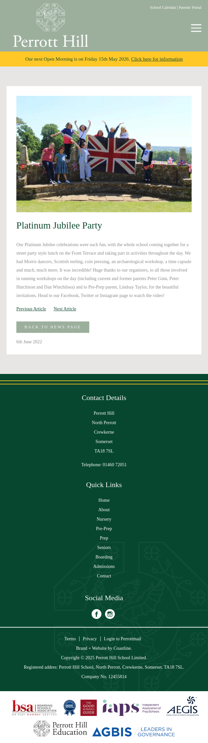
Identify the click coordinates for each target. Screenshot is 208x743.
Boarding (104, 557)
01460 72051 (115, 464)
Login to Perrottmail (122, 638)
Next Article (65, 308)
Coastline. (122, 648)
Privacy (90, 638)
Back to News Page (53, 327)
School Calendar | (164, 7)
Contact (104, 575)
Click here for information (157, 59)
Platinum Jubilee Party (59, 225)
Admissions (104, 566)
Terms (70, 638)
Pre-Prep (104, 528)
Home (104, 500)
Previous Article (31, 308)
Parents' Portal (190, 7)
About (104, 509)
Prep (104, 538)
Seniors (104, 547)
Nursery (103, 519)
